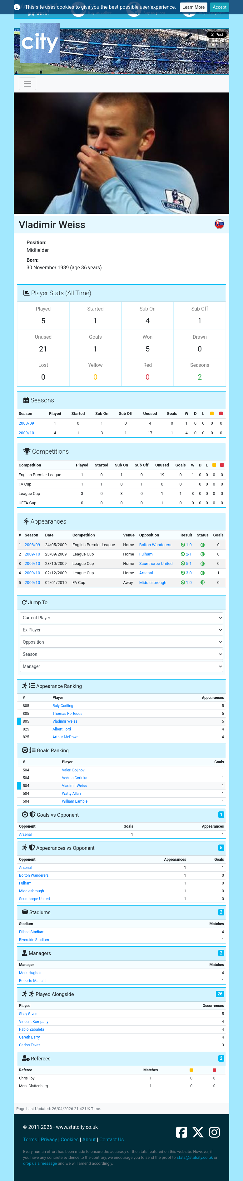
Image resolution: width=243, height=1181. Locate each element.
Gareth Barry (29, 1037)
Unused (43, 337)
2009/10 (26, 433)
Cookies (69, 1140)
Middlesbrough (152, 582)
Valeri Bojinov (73, 770)
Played (43, 309)
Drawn (200, 337)
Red (147, 365)
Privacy (49, 1140)
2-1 (186, 554)
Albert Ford (61, 729)
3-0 (186, 573)
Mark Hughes (30, 973)
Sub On (148, 309)
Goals (95, 337)
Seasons (199, 365)
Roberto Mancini (33, 981)
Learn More (194, 7)
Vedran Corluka (74, 778)
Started (95, 309)
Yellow (95, 365)
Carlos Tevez (29, 1045)
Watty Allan (71, 793)
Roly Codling (62, 706)
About (89, 1140)
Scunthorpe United (156, 563)
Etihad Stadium (31, 932)
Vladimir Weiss (64, 721)
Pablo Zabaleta (31, 1029)
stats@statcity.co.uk (195, 1157)
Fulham (146, 554)
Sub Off (199, 309)
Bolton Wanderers (155, 544)
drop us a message (40, 1163)
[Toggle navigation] (27, 83)
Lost (43, 365)
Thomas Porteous (67, 713)
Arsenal (146, 573)
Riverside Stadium (34, 940)
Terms (30, 1140)
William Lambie (74, 801)
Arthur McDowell (66, 737)
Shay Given (28, 1014)
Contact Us (111, 1140)
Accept (219, 7)
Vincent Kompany (33, 1021)
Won (148, 337)
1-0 (186, 544)
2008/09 (26, 423)
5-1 (186, 563)
